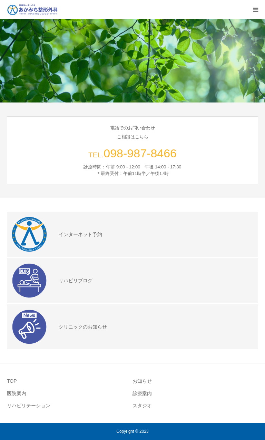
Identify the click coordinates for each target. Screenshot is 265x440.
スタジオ (142, 405)
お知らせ (142, 381)
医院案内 (16, 393)
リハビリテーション (28, 405)
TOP (12, 381)
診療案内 (142, 393)
